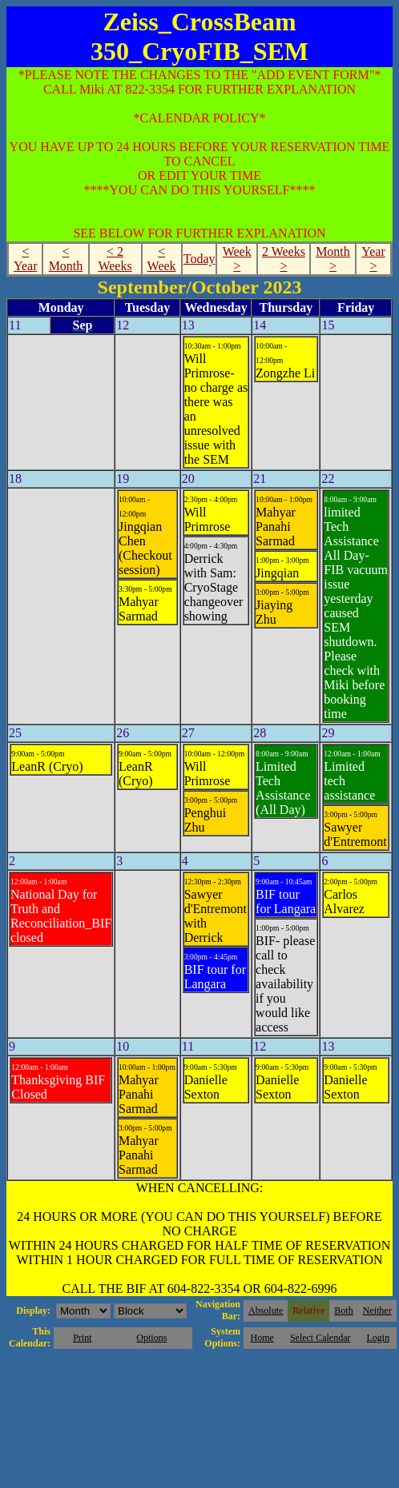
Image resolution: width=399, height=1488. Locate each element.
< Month (66, 259)
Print (82, 1337)
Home (262, 1337)
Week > (237, 259)
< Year (25, 259)
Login (377, 1337)
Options (151, 1337)
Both (343, 1310)
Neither (377, 1310)
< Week (161, 259)
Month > (333, 259)
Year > (373, 259)
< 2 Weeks (114, 259)
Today (199, 258)
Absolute (265, 1310)
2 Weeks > (283, 259)
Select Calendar (320, 1337)
